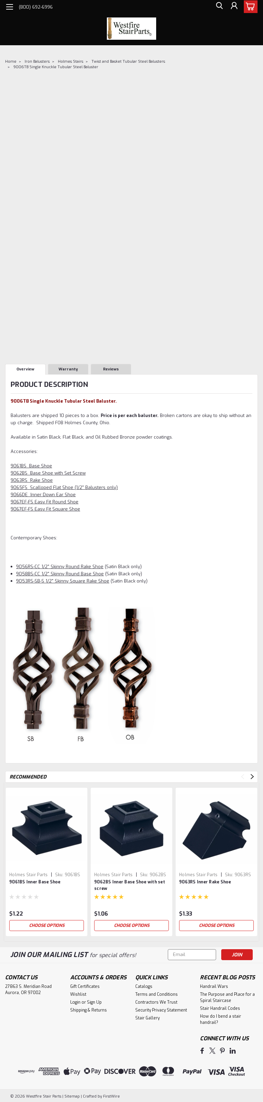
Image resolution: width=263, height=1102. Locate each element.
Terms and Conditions (156, 994)
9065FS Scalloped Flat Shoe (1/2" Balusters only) (64, 487)
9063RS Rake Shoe (32, 480)
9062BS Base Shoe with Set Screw (48, 473)
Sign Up (94, 1002)
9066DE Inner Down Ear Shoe (43, 495)
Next (252, 776)
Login (75, 1002)
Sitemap (72, 1095)
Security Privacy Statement (161, 1010)
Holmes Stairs (70, 61)
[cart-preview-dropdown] (249, 6)
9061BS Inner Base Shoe (35, 882)
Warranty (68, 369)
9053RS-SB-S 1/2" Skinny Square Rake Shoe (62, 581)
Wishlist (78, 994)
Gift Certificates (85, 986)
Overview (25, 369)
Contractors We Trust (156, 1002)
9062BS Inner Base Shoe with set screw (129, 885)
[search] (218, 7)
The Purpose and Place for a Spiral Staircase (227, 997)
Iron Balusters (37, 61)
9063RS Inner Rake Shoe (205, 882)
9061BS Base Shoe (31, 466)
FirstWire (111, 1095)
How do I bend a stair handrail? (220, 1019)
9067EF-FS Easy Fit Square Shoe (45, 509)
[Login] (233, 7)
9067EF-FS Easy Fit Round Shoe (44, 502)
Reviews (111, 369)
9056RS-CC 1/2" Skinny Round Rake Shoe (59, 567)
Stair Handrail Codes (220, 1008)
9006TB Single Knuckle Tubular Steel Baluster (55, 67)
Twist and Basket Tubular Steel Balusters (128, 61)
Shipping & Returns (88, 1010)
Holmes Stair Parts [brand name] (28, 875)
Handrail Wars (214, 986)
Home (10, 61)
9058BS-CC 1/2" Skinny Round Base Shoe (60, 574)
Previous (242, 776)
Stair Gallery (147, 1018)
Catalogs (143, 986)
